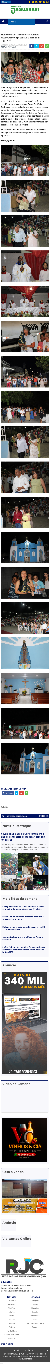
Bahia (35, 1304)
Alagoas (35, 1300)
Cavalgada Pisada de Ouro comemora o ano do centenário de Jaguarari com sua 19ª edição (23, 836)
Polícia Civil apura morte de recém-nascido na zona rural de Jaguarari (23, 917)
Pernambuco (35, 1315)
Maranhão (35, 1308)
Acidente (12, 1300)
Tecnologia (11, 1338)
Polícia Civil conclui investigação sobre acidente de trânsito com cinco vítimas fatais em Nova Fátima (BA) (23, 949)
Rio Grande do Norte (35, 1323)
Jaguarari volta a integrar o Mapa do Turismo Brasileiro (22, 938)
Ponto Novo (12, 1331)
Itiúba (11, 1315)
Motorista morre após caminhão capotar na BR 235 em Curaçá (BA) (23, 928)
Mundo (12, 1323)
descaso (11, 1304)
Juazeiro (11, 1319)
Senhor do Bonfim (11, 1334)
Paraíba (35, 1312)
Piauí (35, 1319)
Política (12, 1327)
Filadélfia (11, 1308)
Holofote (11, 1312)
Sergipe (35, 1327)
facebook (43, 816)
